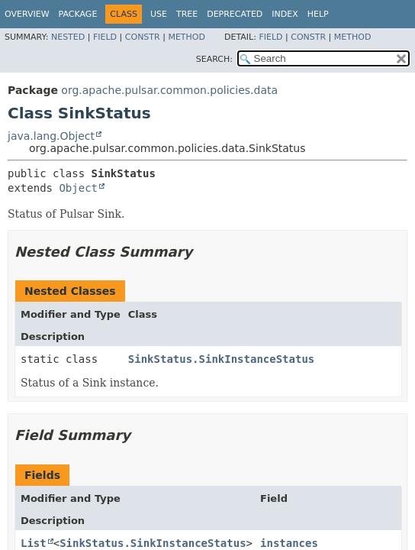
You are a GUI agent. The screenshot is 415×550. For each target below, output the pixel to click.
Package (78, 14)
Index (285, 14)
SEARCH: (214, 59)
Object (78, 188)
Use (158, 14)
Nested (68, 37)
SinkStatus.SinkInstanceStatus (221, 359)
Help (318, 14)
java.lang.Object (51, 136)
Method (186, 37)
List (34, 543)
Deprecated (234, 14)
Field (105, 37)
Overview (27, 14)
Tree (187, 14)
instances (289, 543)
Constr (142, 37)
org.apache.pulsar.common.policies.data (169, 90)
